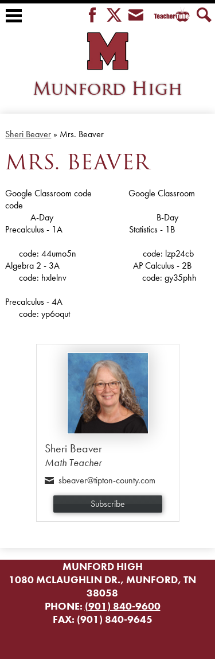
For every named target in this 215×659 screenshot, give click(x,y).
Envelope (136, 15)
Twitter (114, 15)
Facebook (92, 15)
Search (204, 15)
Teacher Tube (169, 15)
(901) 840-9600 (123, 606)
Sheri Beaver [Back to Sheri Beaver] (28, 134)
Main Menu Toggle (14, 15)
